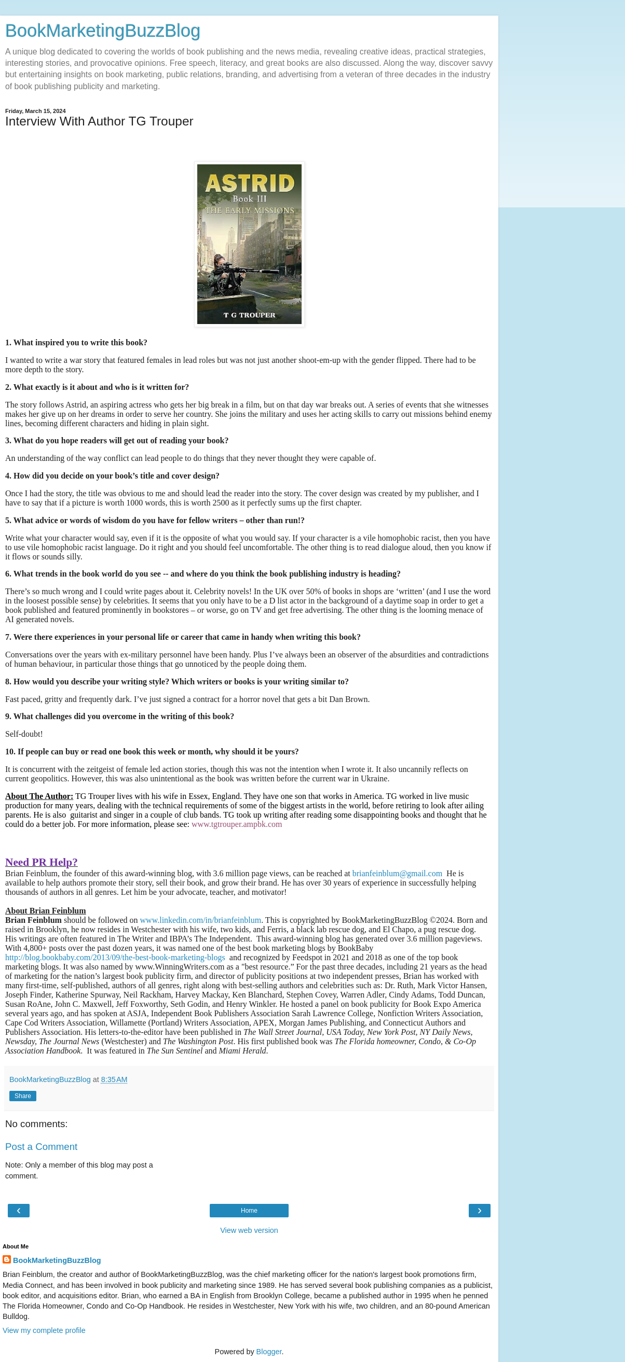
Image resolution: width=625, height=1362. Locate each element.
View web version (249, 1230)
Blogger (269, 1351)
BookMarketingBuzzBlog (102, 30)
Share (23, 1096)
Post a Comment (41, 1146)
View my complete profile (44, 1330)
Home (249, 1210)
